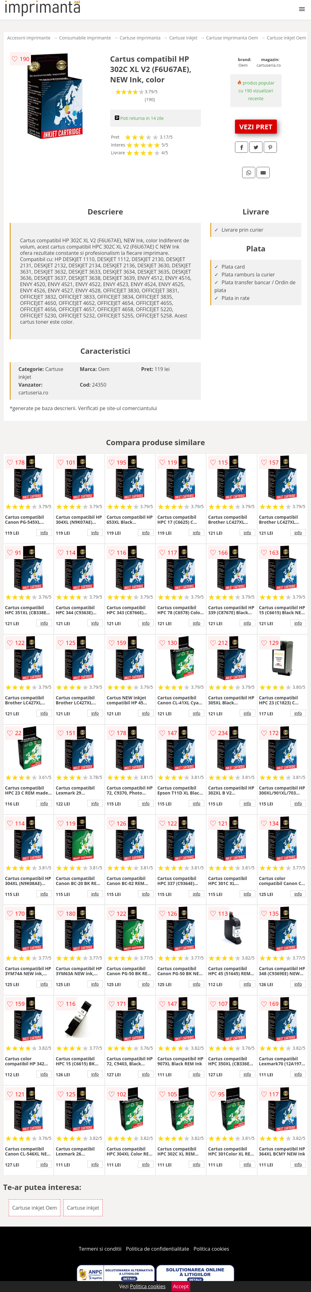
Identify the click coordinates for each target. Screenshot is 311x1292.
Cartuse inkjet (183, 38)
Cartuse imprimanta (140, 38)
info (44, 532)
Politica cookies (211, 1248)
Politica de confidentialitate (157, 1248)
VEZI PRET (256, 126)
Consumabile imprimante (85, 38)
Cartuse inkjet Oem (286, 38)
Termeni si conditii (100, 1248)
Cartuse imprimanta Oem (232, 38)
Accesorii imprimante (28, 38)
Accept (181, 1286)
